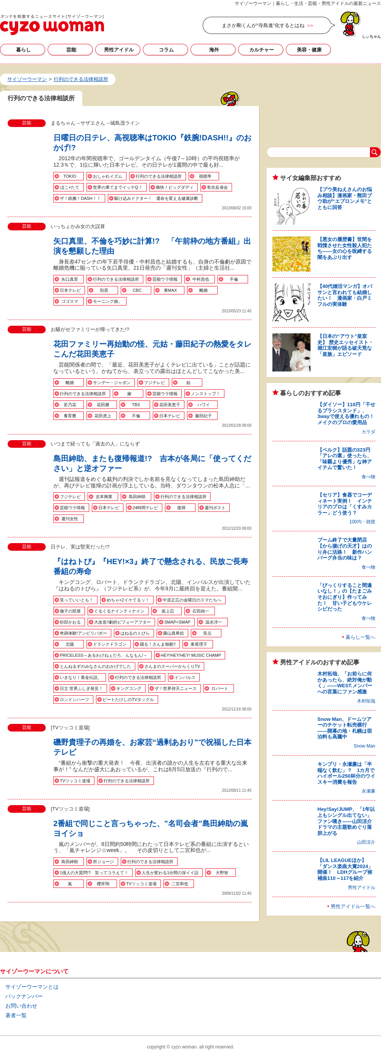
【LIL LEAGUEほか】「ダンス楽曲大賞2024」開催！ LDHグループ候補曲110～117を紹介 (345, 869)
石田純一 (200, 611)
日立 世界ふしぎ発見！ (81, 688)
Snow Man (364, 746)
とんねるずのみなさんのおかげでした (95, 666)
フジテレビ (154, 382)
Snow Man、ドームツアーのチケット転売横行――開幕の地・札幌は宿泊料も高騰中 (344, 728)
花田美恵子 (169, 404)
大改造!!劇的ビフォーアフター (122, 622)
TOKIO (69, 176)
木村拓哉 (366, 701)
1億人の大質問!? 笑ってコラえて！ (94, 872)
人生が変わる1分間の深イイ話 (170, 872)
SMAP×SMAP (177, 622)
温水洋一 (213, 622)
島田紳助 (137, 496)
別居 (104, 290)
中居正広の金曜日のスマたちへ (192, 600)
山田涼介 (366, 842)
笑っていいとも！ (76, 600)
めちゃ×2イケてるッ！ (128, 600)
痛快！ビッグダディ (175, 187)
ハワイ (203, 404)
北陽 (70, 644)
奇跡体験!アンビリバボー (83, 633)
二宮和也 (179, 883)
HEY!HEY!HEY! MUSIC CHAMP (191, 655)
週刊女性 (69, 518)
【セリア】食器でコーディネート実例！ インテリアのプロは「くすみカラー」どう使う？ (344, 504)
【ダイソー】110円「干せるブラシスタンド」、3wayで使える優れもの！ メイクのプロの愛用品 (348, 413)
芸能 (71, 50)
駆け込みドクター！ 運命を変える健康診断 (156, 198)
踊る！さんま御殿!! (158, 644)
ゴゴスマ (69, 301)
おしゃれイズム (107, 176)
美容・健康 (309, 50)
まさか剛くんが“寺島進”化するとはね (263, 25)
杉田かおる (70, 622)
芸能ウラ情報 (165, 279)
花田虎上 (102, 415)
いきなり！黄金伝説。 (81, 677)
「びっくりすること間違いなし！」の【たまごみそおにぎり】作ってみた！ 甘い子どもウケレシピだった (344, 597)
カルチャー (261, 50)
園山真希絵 (173, 633)
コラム (166, 50)
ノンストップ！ (205, 393)
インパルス (184, 677)
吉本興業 (104, 496)
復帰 (181, 507)
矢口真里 (69, 279)
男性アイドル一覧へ (353, 906)
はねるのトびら (135, 633)
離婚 (203, 290)
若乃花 (70, 404)
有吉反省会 (217, 187)
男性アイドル (119, 50)
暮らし (23, 50)
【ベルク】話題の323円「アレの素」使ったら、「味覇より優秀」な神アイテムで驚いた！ (344, 459)
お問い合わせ (21, 1006)
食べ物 (368, 476)
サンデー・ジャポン (112, 382)
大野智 (222, 872)
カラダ (368, 431)
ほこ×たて (69, 187)
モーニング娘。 (107, 301)
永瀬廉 (368, 791)
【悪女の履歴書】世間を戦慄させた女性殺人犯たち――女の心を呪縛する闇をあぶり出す (344, 248)
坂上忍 (168, 611)
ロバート (219, 688)
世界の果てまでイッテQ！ (117, 187)
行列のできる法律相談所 (159, 176)
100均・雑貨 (362, 521)
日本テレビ (70, 290)
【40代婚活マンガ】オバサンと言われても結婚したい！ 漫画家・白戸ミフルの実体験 (344, 295)
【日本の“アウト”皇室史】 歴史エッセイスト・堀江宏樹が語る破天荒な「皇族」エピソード (345, 345)
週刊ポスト (215, 507)
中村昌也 (200, 279)
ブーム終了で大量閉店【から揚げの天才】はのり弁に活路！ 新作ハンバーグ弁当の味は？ (344, 549)
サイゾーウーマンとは (32, 987)
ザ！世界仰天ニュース (176, 688)
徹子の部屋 (70, 611)
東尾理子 (198, 644)
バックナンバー (24, 996)
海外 (214, 50)
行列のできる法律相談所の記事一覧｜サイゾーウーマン (52, 24)
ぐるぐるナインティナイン (119, 611)
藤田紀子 (203, 415)
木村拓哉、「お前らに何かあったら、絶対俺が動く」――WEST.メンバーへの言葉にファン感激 (344, 683)
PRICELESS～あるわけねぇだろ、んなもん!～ (103, 655)
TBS (136, 404)
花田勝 (103, 404)
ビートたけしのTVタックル (128, 699)
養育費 (70, 415)
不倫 (234, 279)
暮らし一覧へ (360, 637)
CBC (137, 290)
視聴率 (205, 176)
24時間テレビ (145, 507)
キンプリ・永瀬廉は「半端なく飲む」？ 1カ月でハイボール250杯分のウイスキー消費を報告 (346, 773)
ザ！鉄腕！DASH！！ (80, 198)
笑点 (207, 633)
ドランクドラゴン (109, 644)
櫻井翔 (103, 883)
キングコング (128, 688)
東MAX (170, 290)
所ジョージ (103, 861)
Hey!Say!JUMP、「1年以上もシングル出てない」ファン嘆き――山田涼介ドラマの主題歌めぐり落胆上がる (346, 821)
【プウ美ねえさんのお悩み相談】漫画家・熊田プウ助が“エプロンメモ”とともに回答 (344, 198)
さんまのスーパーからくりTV (172, 666)
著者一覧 (16, 1015)
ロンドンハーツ (74, 699)
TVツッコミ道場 (75, 780)
